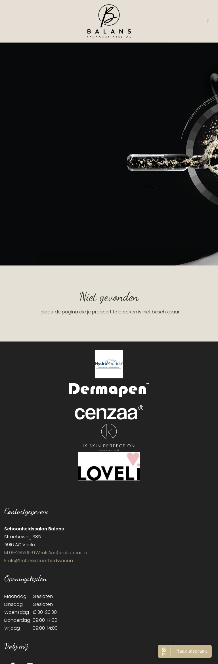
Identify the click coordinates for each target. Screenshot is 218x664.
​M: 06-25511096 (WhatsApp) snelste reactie (45, 552)
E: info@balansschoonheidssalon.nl (38, 560)
